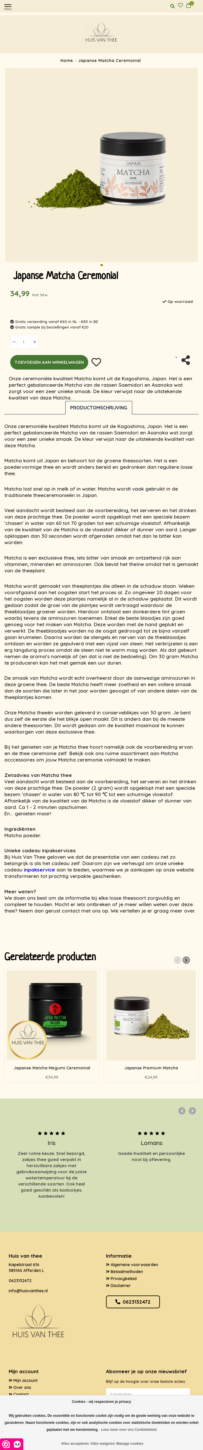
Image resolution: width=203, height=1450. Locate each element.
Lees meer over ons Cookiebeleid (129, 1430)
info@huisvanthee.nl (28, 1290)
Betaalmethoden (124, 1271)
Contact (19, 1394)
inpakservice (39, 870)
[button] (101, 265)
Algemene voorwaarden (132, 1264)
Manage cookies (129, 1444)
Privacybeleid (121, 1278)
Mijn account (23, 1380)
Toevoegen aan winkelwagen (49, 362)
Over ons (20, 1387)
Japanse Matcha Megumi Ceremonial (52, 1068)
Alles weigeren (102, 1444)
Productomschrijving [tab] (98, 408)
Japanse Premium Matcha (151, 1068)
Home (67, 60)
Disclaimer (118, 1285)
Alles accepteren (75, 1444)
